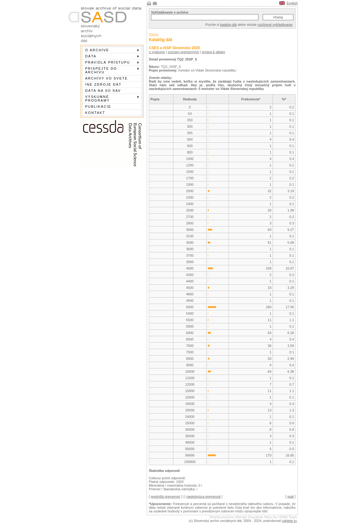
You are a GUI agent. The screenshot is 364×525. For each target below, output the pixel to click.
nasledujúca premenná (203, 496)
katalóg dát (228, 24)
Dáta (112, 56)
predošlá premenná (165, 496)
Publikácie (98, 106)
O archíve (112, 50)
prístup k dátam (213, 52)
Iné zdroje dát (103, 84)
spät (290, 496)
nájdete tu (289, 521)
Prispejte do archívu (112, 70)
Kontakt (95, 113)
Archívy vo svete (106, 78)
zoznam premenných (183, 52)
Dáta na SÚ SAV (103, 90)
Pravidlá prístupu (112, 62)
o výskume (157, 52)
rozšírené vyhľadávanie (275, 24)
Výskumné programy (112, 98)
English (292, 3)
